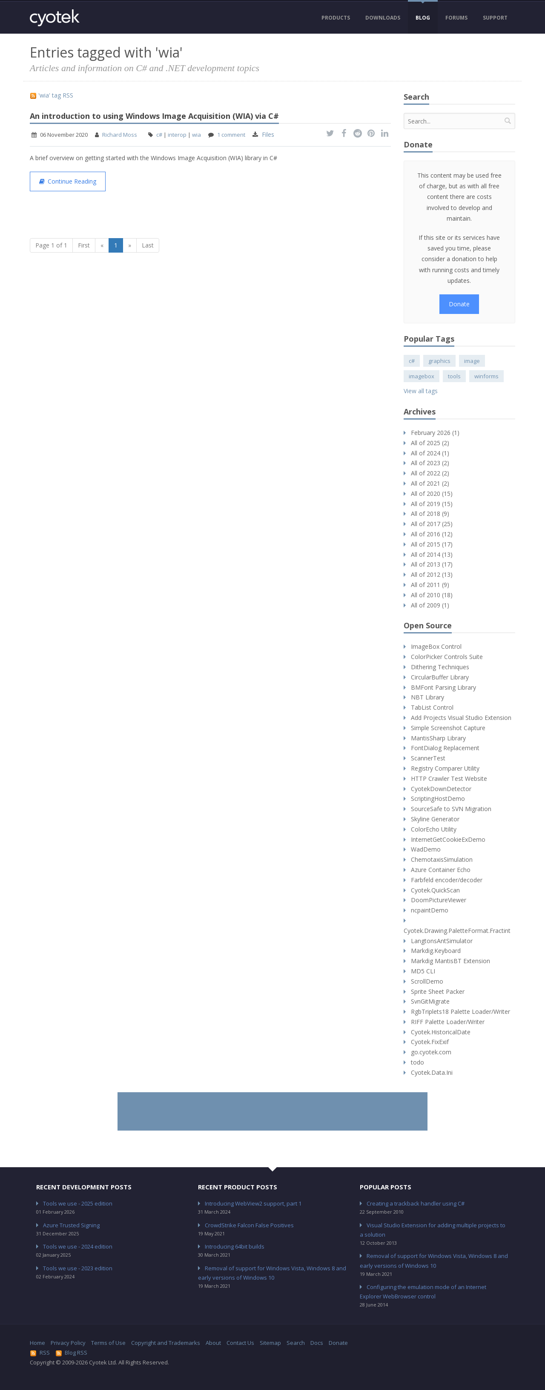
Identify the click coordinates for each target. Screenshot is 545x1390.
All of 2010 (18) (432, 595)
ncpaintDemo (429, 910)
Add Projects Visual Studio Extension (461, 718)
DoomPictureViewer (438, 900)
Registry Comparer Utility (445, 768)
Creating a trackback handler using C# (416, 1203)
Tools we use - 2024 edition (77, 1246)
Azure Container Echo (440, 870)
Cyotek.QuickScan (435, 890)
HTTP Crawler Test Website (449, 778)
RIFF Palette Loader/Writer (448, 1022)
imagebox (421, 376)
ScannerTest (428, 758)
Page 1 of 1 (51, 245)
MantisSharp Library (438, 738)
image (472, 361)
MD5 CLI (423, 971)
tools (454, 376)
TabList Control (432, 707)
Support (495, 17)
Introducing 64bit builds (234, 1246)
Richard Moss (119, 134)
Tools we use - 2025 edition (77, 1203)
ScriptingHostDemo (438, 798)
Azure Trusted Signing (71, 1225)
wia (196, 134)
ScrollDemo (427, 981)
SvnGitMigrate (430, 1001)
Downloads (382, 17)
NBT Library (427, 697)
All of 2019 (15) (432, 504)
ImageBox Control (436, 646)
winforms (486, 376)
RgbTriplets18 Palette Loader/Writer (460, 1011)
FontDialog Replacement (445, 748)
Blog (423, 17)
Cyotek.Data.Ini (432, 1072)
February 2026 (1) (435, 433)
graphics (439, 361)
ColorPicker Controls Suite (447, 657)
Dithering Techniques (440, 667)
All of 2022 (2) (430, 473)
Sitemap (270, 1343)
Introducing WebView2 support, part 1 (253, 1203)
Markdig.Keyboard (436, 951)
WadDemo (426, 849)
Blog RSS (71, 1352)
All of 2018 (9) (430, 513)
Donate (459, 304)
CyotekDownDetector (441, 789)
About (213, 1343)
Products (335, 17)
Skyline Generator (435, 819)
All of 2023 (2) (430, 463)
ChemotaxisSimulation (442, 859)
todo (417, 1062)
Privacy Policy (68, 1343)
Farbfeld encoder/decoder (446, 880)
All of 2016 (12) (432, 534)
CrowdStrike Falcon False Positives (249, 1225)
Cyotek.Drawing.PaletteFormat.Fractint (457, 931)
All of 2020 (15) (432, 493)
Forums (456, 17)
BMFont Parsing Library (443, 687)
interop (177, 134)
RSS (40, 1352)
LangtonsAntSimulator (442, 941)
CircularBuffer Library (440, 677)
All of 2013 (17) (432, 564)
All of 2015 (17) (432, 544)
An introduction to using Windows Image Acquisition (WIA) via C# (154, 116)
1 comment (231, 134)
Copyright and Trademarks (165, 1343)
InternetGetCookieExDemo (448, 839)
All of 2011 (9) (430, 585)
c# (159, 134)
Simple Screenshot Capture (448, 728)
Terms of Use (108, 1343)
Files (268, 134)
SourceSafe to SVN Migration (451, 809)
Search (296, 1343)
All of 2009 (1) (430, 605)
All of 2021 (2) (430, 483)
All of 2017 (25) (432, 524)
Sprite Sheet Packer (438, 991)
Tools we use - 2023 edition (77, 1268)
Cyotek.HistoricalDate (440, 1032)
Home (37, 1343)
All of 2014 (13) (432, 554)
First (84, 245)
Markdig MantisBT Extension (450, 961)
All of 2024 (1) (430, 453)
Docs (316, 1343)
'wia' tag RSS (51, 95)
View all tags (421, 391)
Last (148, 245)
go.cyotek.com (431, 1052)
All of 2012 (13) (432, 574)
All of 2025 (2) (430, 443)
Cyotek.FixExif (430, 1042)
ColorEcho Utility (433, 829)
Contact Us (240, 1343)
